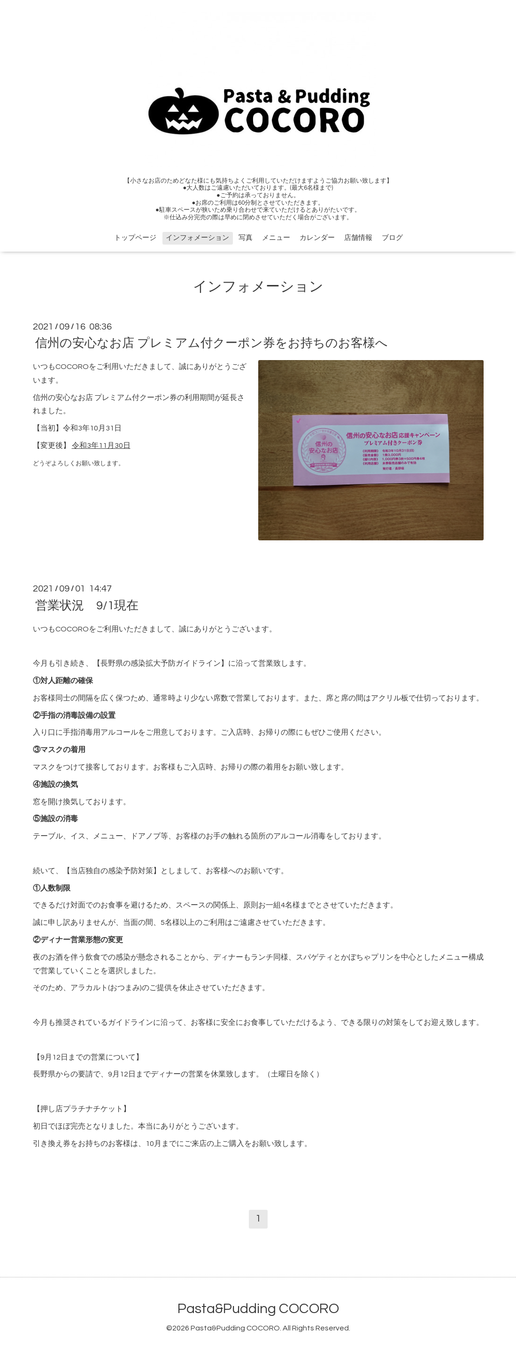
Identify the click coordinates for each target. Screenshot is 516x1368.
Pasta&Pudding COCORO (258, 1308)
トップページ (135, 237)
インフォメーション (197, 237)
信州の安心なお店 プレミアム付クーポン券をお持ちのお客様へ (211, 343)
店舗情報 (358, 237)
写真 (246, 237)
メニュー (276, 237)
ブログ (392, 237)
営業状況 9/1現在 (87, 605)
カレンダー (317, 237)
